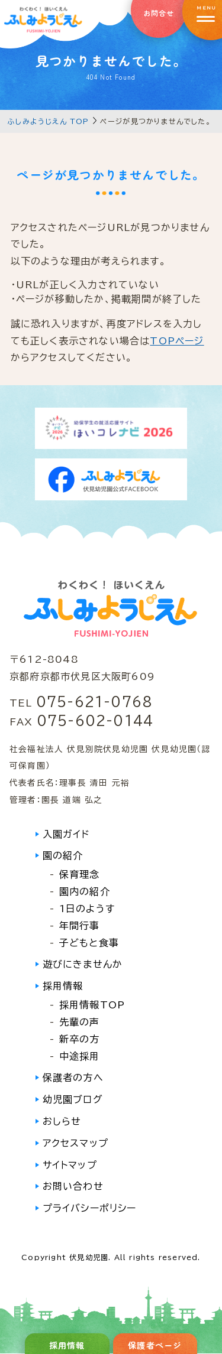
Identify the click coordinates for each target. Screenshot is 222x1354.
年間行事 (79, 925)
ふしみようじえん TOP (48, 121)
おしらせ (62, 1121)
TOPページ (177, 341)
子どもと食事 (89, 943)
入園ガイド (66, 834)
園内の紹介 (84, 891)
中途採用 (79, 1056)
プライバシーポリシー (90, 1208)
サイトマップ (70, 1165)
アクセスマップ (75, 1143)
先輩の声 (79, 1022)
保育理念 (79, 874)
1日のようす (87, 908)
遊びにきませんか (83, 964)
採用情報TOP (92, 1005)
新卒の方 (79, 1039)
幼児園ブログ (73, 1099)
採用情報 (63, 986)
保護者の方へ (73, 1077)
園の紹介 (63, 855)
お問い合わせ (73, 1186)
